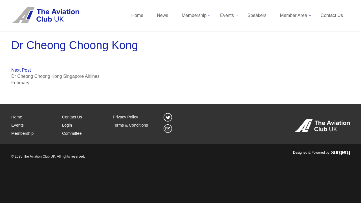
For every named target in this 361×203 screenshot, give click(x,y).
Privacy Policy (125, 117)
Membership (194, 15)
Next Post (21, 70)
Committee (72, 133)
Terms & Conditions (130, 125)
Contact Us (332, 15)
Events (227, 15)
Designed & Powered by (321, 153)
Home (137, 15)
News (162, 15)
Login (67, 125)
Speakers (257, 15)
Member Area (293, 15)
